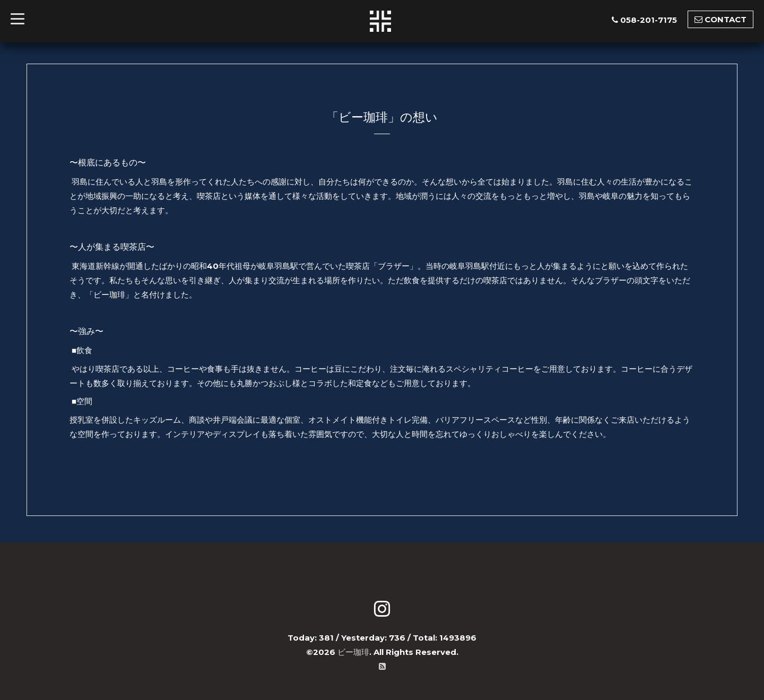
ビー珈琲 (353, 652)
